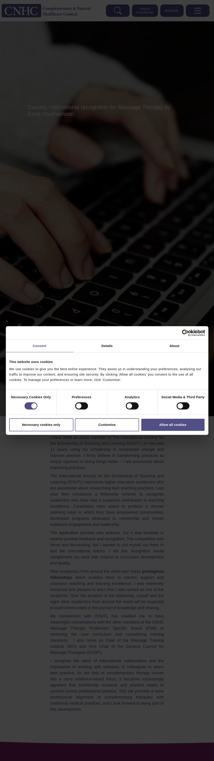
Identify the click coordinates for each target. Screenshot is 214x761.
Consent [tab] (39, 346)
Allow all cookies (173, 425)
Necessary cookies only (41, 425)
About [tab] (175, 346)
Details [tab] (107, 346)
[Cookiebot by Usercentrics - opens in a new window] (185, 333)
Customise (107, 425)
